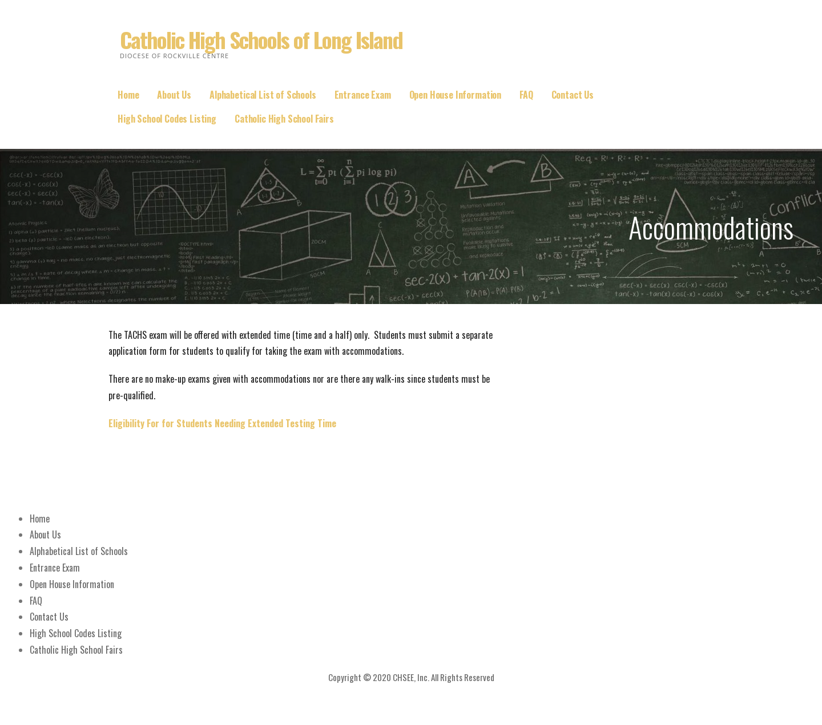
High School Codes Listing (167, 118)
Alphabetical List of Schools (262, 95)
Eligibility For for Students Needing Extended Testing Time (222, 423)
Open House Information (455, 95)
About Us (174, 95)
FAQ (526, 95)
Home (128, 95)
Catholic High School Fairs (284, 118)
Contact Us (572, 95)
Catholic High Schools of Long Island (261, 39)
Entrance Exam (363, 95)
